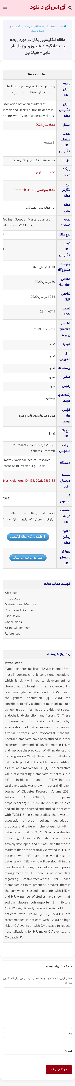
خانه (62, 27)
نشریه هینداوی (45, 172)
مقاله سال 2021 (45, 125)
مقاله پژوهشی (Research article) (33, 190)
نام (69, 1034)
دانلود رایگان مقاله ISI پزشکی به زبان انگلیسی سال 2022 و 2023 (33, 29)
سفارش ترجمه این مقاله (27, 557)
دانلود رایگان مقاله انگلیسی (28, 537)
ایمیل (68, 1051)
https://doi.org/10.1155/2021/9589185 (28, 481)
